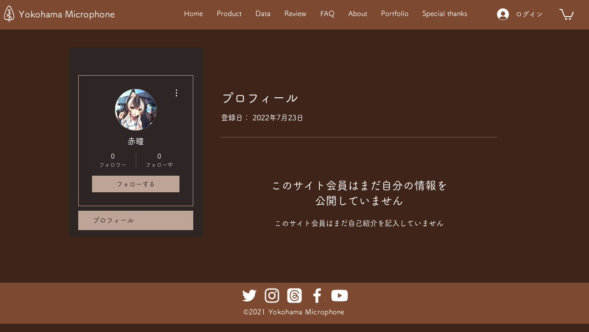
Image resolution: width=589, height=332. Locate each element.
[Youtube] (339, 295)
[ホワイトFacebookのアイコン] (317, 295)
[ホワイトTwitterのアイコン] (249, 295)
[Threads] (294, 295)
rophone (331, 311)
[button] (567, 14)
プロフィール (113, 220)
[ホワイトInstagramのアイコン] (272, 295)
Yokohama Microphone (66, 13)
